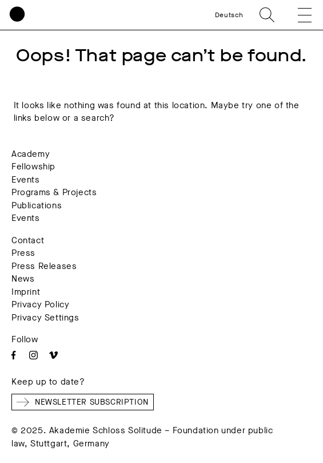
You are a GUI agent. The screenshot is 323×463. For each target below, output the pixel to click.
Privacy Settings (45, 317)
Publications (36, 205)
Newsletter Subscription (83, 402)
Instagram (33, 355)
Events (25, 179)
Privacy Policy (40, 304)
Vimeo (53, 355)
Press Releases (44, 266)
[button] (297, 15)
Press (23, 253)
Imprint (25, 292)
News (22, 278)
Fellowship (33, 166)
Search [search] (267, 15)
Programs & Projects (54, 192)
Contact (27, 240)
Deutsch (229, 14)
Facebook (13, 355)
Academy (30, 154)
